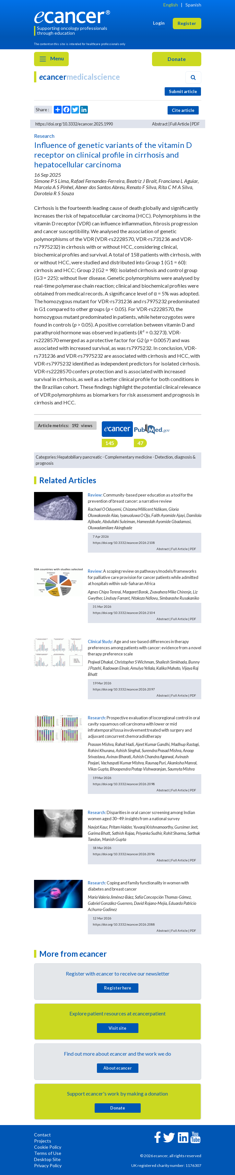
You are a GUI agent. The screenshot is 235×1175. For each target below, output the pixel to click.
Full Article (179, 123)
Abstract (160, 123)
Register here (117, 987)
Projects (42, 1141)
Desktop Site (47, 1159)
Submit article (183, 91)
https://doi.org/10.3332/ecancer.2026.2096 (124, 854)
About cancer (117, 1068)
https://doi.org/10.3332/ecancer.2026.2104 (124, 613)
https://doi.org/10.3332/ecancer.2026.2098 (124, 784)
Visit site (117, 1028)
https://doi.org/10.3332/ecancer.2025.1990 (74, 123)
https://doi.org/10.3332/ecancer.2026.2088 (124, 924)
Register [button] (187, 23)
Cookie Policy (47, 1147)
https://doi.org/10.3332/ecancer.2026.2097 (124, 689)
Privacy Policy (48, 1165)
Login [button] (159, 23)
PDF (196, 123)
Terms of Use (47, 1153)
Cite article (183, 110)
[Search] (193, 77)
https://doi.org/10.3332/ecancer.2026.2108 (124, 543)
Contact (42, 1134)
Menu (51, 59)
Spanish (193, 4)
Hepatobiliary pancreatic (79, 457)
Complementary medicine (128, 457)
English (170, 4)
